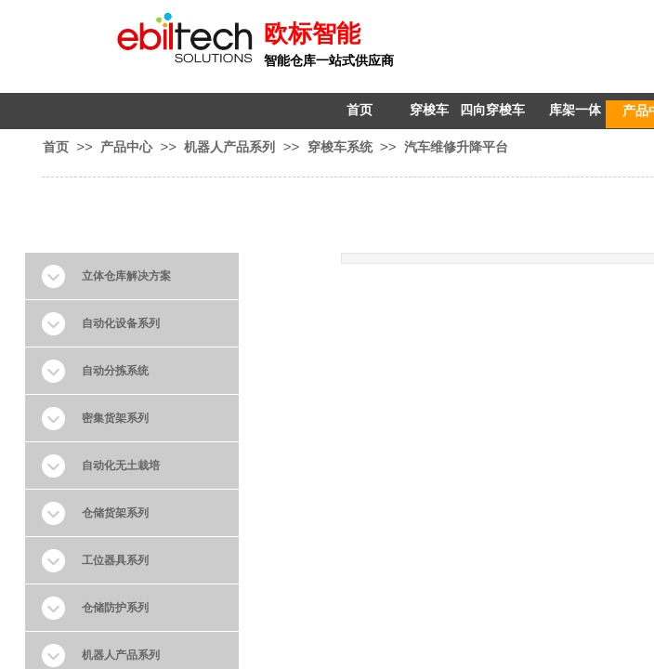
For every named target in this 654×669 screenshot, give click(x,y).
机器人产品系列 (229, 146)
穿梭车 (429, 110)
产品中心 (126, 146)
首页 (360, 110)
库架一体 (575, 110)
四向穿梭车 (492, 110)
